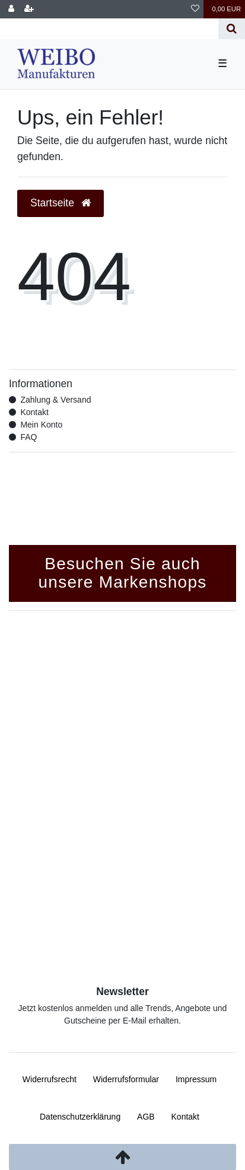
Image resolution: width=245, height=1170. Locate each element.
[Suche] (231, 28)
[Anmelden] (11, 9)
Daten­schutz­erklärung (80, 1116)
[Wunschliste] (195, 9)
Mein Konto (41, 424)
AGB (146, 1116)
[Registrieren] (29, 9)
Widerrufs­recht (50, 1079)
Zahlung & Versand (55, 399)
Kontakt (34, 412)
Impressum (196, 1079)
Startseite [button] (60, 203)
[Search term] (109, 28)
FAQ (28, 437)
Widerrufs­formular (126, 1079)
